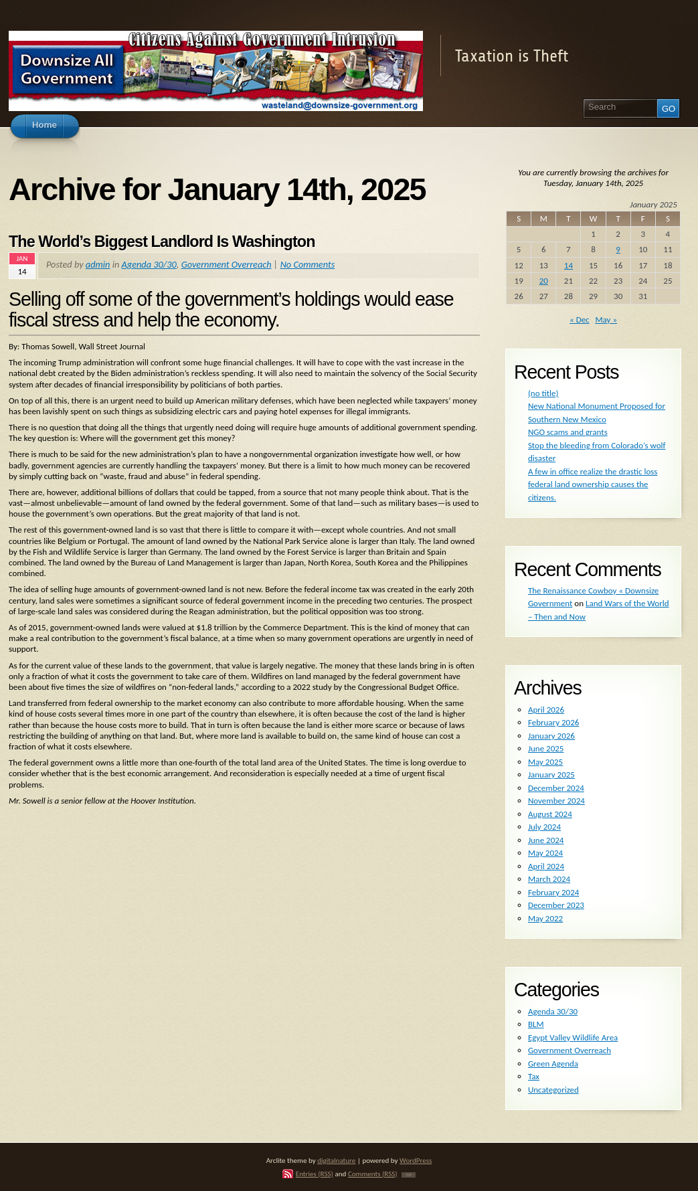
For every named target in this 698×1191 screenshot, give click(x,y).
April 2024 (546, 866)
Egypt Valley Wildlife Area (573, 1037)
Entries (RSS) (314, 1173)
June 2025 (546, 748)
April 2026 (546, 710)
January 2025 (551, 774)
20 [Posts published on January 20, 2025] (543, 281)
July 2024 (544, 827)
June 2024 (546, 840)
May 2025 (545, 762)
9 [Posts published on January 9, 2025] (618, 249)
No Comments (307, 264)
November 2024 (556, 801)
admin (98, 264)
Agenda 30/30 (149, 264)
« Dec (580, 319)
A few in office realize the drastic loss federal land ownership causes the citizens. (593, 484)
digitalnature (336, 1160)
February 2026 (553, 722)
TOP (409, 1175)
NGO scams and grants (568, 432)
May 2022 (545, 918)
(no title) (543, 393)
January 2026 (551, 736)
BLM (536, 1024)
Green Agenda (553, 1064)
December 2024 (556, 788)
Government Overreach (226, 264)
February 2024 (553, 892)
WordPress (416, 1160)
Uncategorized (553, 1090)
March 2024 (549, 879)
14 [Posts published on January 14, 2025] (568, 265)
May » (606, 319)
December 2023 (556, 905)
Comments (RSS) (373, 1173)
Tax (533, 1076)
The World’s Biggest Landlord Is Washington (162, 241)
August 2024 (550, 814)
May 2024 (545, 853)
